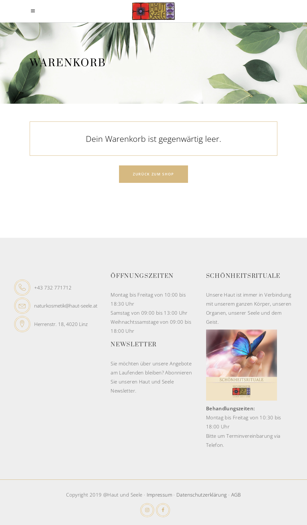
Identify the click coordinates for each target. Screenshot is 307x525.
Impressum (159, 494)
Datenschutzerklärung (201, 494)
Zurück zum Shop (153, 174)
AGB (236, 494)
